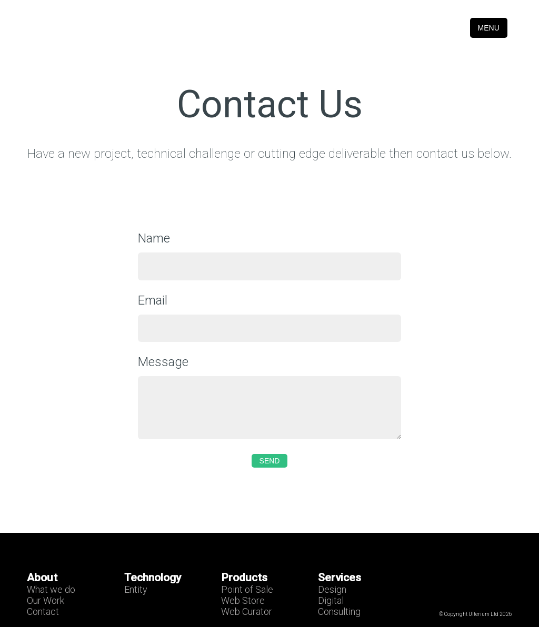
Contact (43, 611)
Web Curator (246, 611)
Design (332, 589)
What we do (51, 589)
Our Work (45, 600)
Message (163, 362)
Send (269, 461)
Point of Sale (247, 589)
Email (152, 300)
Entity (135, 589)
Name (154, 238)
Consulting (339, 611)
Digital (331, 600)
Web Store (243, 600)
